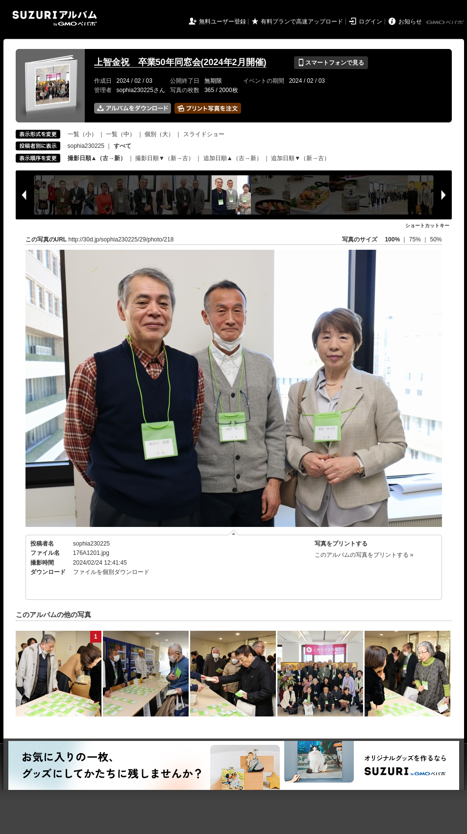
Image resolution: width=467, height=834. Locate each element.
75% (415, 239)
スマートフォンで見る (331, 62)
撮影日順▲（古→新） (97, 158)
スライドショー (203, 134)
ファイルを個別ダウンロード (111, 572)
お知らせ (410, 21)
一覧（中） (120, 134)
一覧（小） (82, 134)
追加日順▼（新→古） (300, 158)
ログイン (370, 21)
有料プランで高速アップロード (302, 21)
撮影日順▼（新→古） (164, 158)
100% (392, 239)
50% (436, 239)
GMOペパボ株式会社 (446, 22)
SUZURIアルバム (54, 18)
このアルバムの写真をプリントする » (364, 554)
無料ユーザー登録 (222, 21)
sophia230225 (86, 146)
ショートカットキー (427, 225)
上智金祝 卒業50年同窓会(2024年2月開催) (180, 62)
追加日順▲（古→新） (232, 158)
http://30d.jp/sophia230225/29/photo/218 (121, 239)
